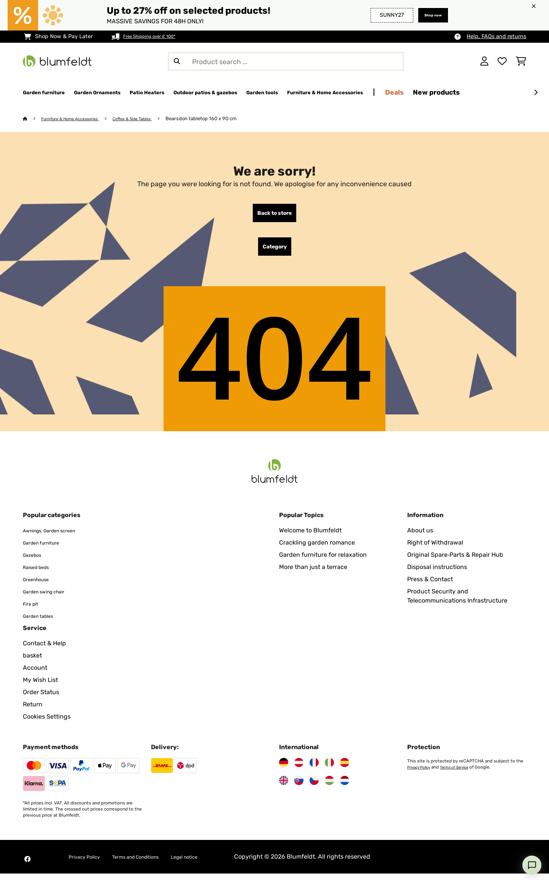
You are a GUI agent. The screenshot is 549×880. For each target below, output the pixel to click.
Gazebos (35, 561)
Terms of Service (462, 773)
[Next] (535, 92)
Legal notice (212, 863)
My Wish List (40, 686)
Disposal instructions (437, 573)
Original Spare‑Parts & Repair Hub (455, 561)
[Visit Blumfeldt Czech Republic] (314, 786)
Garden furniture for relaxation (323, 561)
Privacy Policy (421, 773)
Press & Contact (430, 585)
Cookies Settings (47, 723)
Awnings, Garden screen (58, 536)
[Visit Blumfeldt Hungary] (329, 786)
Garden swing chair (51, 597)
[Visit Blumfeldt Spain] (344, 769)
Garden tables (43, 622)
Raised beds (40, 573)
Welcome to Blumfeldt (310, 536)
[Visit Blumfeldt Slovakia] (298, 786)
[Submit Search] (177, 61)
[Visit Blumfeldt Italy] (329, 769)
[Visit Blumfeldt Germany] (283, 769)
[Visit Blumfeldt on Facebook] (27, 865)
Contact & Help (44, 649)
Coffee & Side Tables (150, 119)
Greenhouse (40, 585)
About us (420, 536)
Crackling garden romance (317, 549)
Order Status (41, 698)
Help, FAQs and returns (496, 36)
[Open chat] (531, 865)
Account (35, 674)
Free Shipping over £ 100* (156, 36)
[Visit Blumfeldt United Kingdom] (283, 786)
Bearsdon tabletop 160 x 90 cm (223, 119)
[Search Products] (286, 61)
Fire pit (33, 610)
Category (274, 251)
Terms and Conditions (152, 863)
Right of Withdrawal (435, 549)
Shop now (428, 15)
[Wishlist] (502, 61)
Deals (498, 92)
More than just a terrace (313, 573)
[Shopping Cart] (521, 61)
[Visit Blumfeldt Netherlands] (344, 786)
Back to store (274, 214)
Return (32, 710)
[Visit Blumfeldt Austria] (298, 769)
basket (32, 662)
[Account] (484, 61)
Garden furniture (47, 549)
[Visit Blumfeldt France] (314, 769)
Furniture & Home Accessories (77, 119)
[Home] (32, 119)
